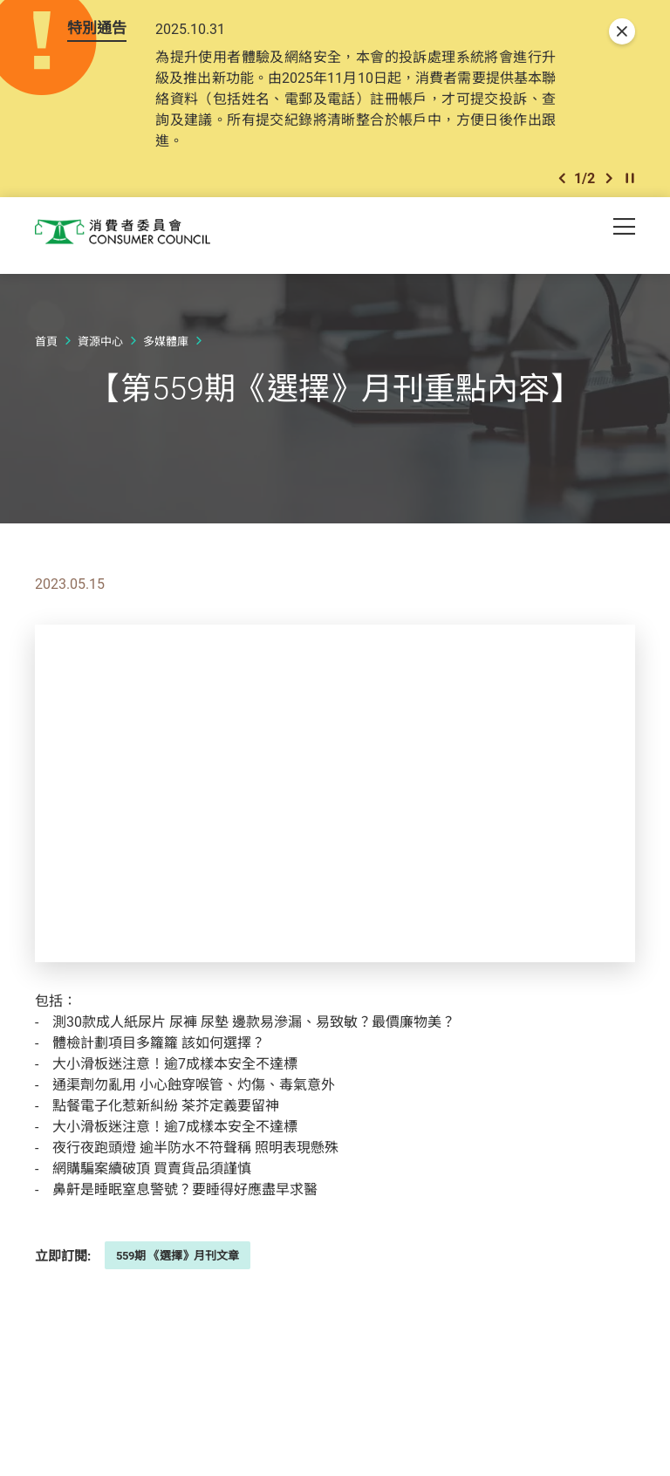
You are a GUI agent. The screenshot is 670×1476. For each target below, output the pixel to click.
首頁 (46, 346)
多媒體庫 (165, 346)
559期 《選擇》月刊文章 (177, 1260)
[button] (562, 182)
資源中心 (100, 346)
